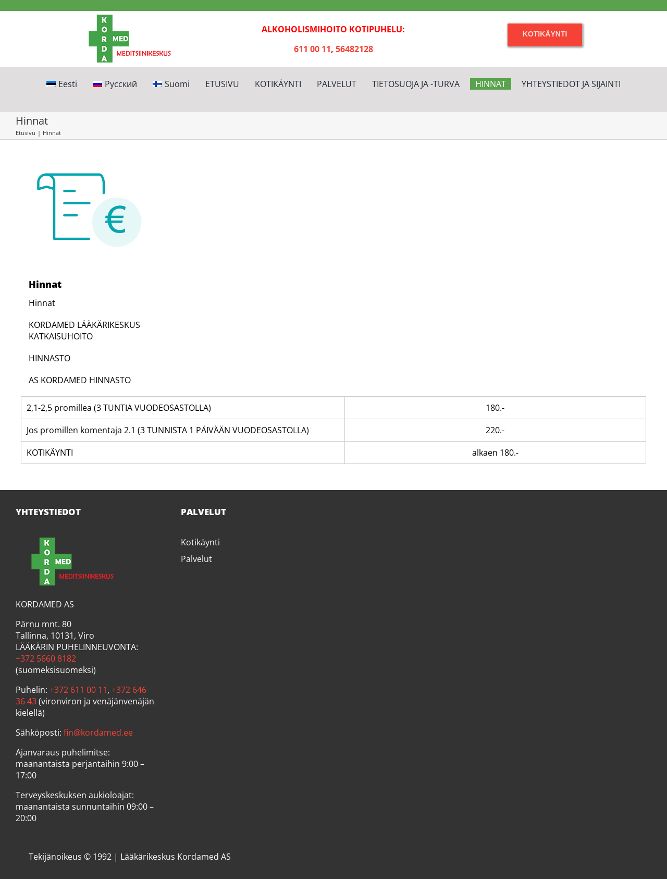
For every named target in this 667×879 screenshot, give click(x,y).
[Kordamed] (122, 15)
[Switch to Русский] (115, 84)
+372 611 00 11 (78, 689)
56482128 (354, 49)
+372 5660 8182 (46, 658)
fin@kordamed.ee (98, 732)
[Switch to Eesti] (61, 84)
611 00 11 (312, 49)
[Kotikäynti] (545, 34)
